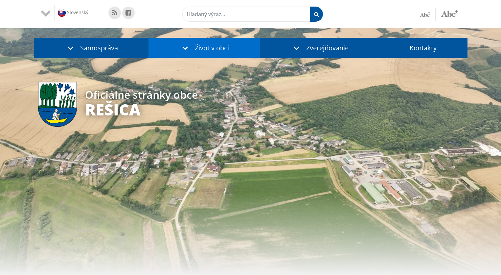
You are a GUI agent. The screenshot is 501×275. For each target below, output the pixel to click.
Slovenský (73, 13)
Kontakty (423, 47)
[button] (91, 48)
